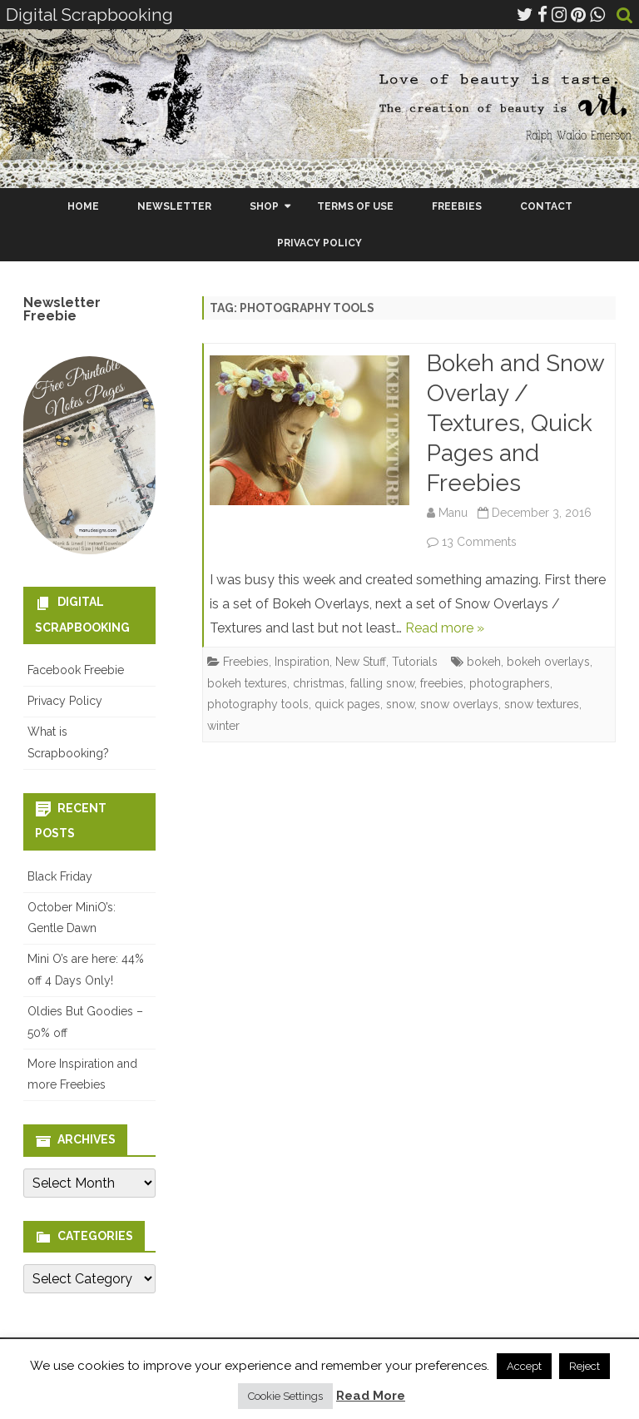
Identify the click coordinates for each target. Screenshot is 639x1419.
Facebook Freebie (75, 670)
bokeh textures (247, 683)
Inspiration (302, 661)
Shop (264, 206)
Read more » (444, 628)
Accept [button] (524, 1366)
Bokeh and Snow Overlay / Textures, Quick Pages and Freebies (515, 423)
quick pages (347, 704)
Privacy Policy (319, 243)
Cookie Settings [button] (285, 1396)
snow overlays (459, 704)
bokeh (484, 661)
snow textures (541, 704)
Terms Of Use (355, 206)
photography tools (258, 704)
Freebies (457, 206)
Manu (453, 512)
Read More (370, 1395)
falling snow (382, 683)
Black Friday (59, 876)
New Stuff (360, 661)
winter (223, 725)
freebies (441, 683)
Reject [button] (584, 1366)
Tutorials (415, 661)
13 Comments (479, 541)
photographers (509, 683)
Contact (546, 206)
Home (83, 206)
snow (400, 704)
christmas (318, 683)
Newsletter (174, 206)
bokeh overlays (548, 661)
